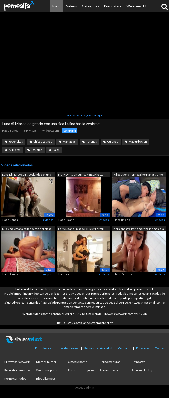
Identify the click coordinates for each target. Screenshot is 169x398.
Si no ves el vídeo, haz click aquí (84, 115)
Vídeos (71, 6)
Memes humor (46, 362)
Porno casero (109, 370)
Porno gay (138, 362)
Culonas (112, 141)
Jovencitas (16, 141)
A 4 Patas (15, 150)
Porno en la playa (143, 370)
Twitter (160, 348)
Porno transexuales (17, 370)
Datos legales (44, 348)
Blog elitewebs (46, 378)
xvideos (48, 219)
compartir (69, 130)
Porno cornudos (15, 378)
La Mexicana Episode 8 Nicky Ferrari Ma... (81, 229)
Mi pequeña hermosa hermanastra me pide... (138, 175)
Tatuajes (36, 150)
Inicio (56, 6)
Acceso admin (84, 387)
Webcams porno (47, 370)
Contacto (124, 348)
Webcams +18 (137, 6)
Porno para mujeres (81, 370)
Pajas (56, 150)
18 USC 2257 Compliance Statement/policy (84, 323)
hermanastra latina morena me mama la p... (139, 229)
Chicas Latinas (42, 141)
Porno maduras (110, 362)
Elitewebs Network (17, 362)
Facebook (142, 348)
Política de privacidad (98, 348)
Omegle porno (77, 362)
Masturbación (138, 141)
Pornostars (112, 6)
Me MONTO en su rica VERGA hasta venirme (80, 175)
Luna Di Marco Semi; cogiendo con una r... (26, 175)
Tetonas (91, 141)
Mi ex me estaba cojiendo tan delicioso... (27, 228)
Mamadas (69, 141)
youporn (48, 274)
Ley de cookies (68, 348)
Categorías (90, 6)
